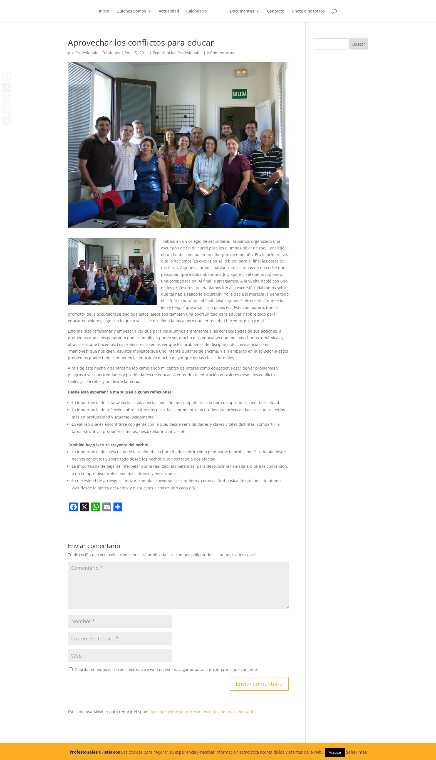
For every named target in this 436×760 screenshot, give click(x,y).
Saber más (356, 752)
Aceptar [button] (335, 752)
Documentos (242, 11)
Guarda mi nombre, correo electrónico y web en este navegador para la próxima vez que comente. (166, 669)
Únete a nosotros (308, 11)
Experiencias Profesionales (177, 52)
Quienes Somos (131, 11)
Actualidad (169, 11)
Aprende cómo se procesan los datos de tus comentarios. (204, 711)
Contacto (275, 11)
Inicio (104, 11)
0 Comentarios (220, 52)
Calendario (196, 11)
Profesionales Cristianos (97, 52)
